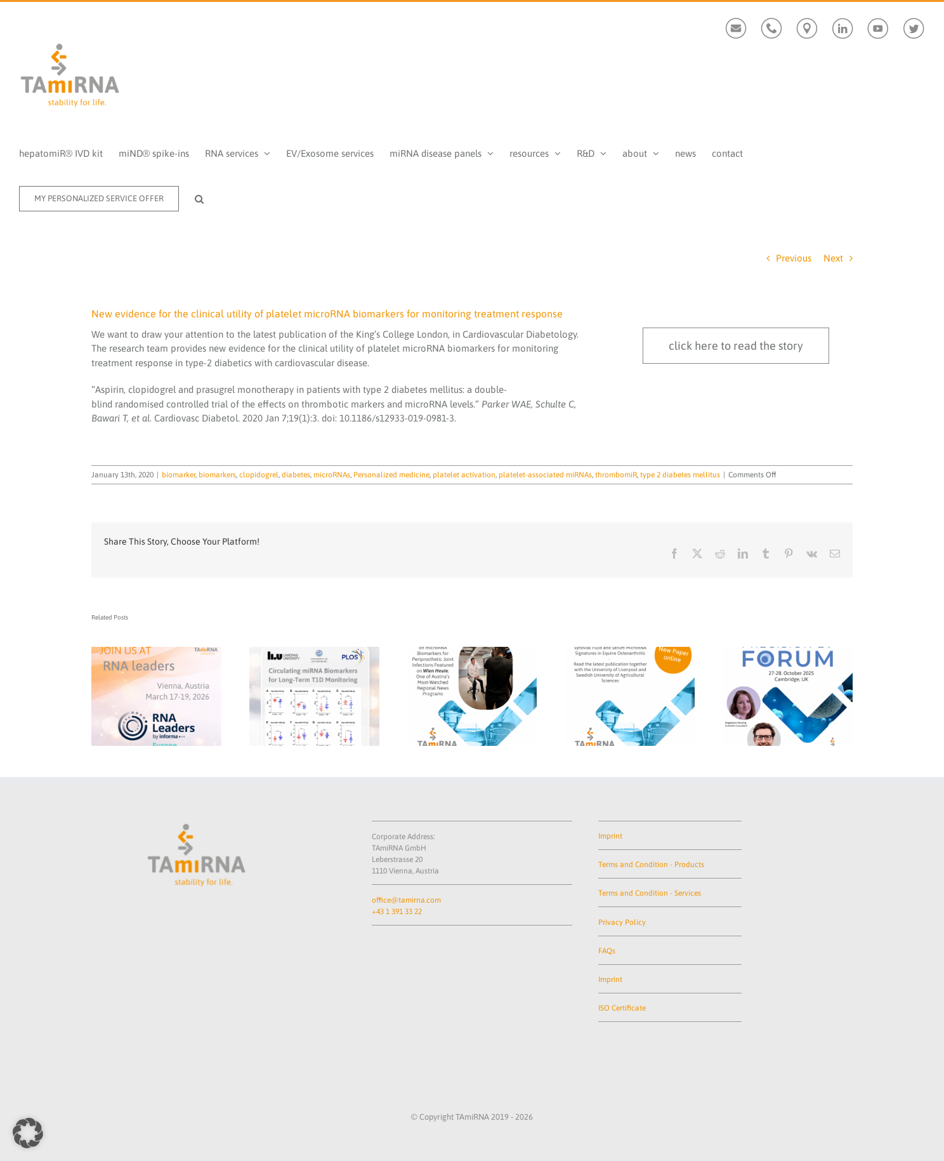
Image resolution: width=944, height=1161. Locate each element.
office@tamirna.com (406, 900)
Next (833, 258)
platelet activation (464, 474)
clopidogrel (259, 474)
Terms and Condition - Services (649, 893)
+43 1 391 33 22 (397, 911)
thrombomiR (616, 474)
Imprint (610, 836)
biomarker (178, 474)
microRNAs (331, 474)
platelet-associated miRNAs (545, 474)
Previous (793, 258)
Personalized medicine (391, 474)
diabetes (296, 474)
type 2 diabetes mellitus (680, 474)
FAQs (606, 950)
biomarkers (217, 474)
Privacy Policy (622, 922)
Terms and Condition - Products (651, 864)
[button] (199, 199)
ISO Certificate (622, 1008)
